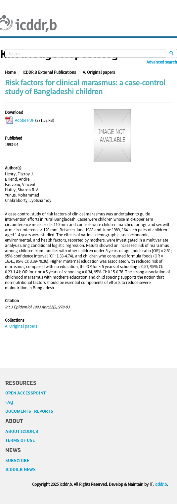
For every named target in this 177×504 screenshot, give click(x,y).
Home (10, 72)
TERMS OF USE (20, 440)
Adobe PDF (19, 120)
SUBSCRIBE (17, 460)
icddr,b (161, 484)
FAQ (9, 402)
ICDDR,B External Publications (49, 72)
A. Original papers (99, 72)
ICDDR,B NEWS (20, 469)
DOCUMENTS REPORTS (29, 411)
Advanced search (162, 62)
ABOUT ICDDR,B (21, 431)
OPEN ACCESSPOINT (25, 393)
